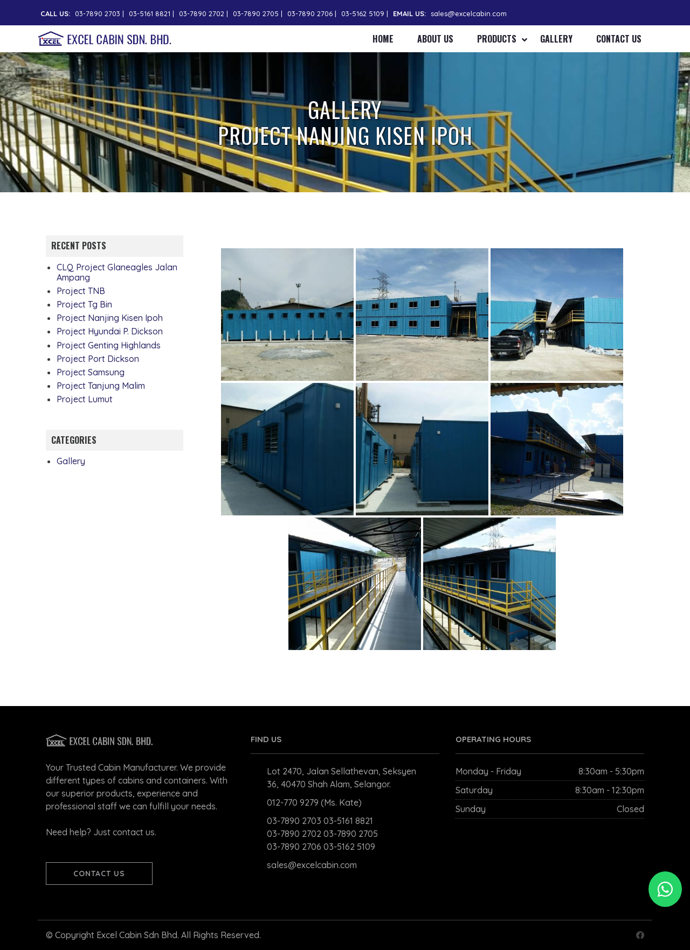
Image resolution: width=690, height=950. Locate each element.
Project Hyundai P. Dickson (110, 331)
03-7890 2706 (310, 13)
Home (383, 38)
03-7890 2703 (97, 13)
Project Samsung (91, 372)
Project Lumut (85, 399)
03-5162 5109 (362, 13)
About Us (435, 38)
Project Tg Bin (84, 304)
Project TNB (81, 290)
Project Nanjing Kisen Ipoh (110, 317)
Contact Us (618, 38)
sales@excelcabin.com (469, 13)
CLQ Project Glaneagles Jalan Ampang (117, 272)
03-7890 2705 (256, 13)
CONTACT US (99, 873)
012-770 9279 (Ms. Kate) (314, 802)
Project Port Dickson (98, 358)
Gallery (556, 38)
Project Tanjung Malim (101, 385)
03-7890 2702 (201, 13)
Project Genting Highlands (109, 345)
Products (496, 38)
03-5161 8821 (149, 13)
